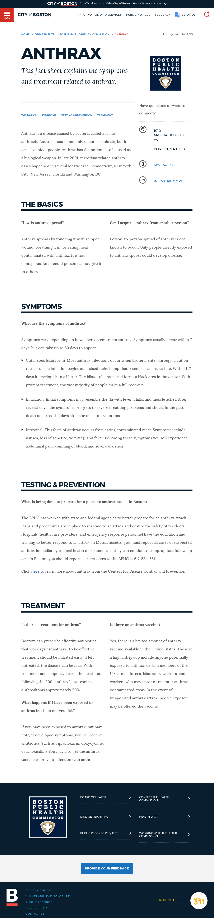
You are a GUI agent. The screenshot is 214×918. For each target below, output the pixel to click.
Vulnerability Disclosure (47, 896)
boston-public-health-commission (84, 34)
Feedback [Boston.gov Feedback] (163, 15)
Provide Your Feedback (107, 868)
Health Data (165, 816)
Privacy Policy (38, 890)
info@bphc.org (168, 181)
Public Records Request (107, 833)
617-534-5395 (165, 165)
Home (25, 34)
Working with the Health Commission (165, 835)
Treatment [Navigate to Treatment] (105, 115)
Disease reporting (107, 816)
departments (44, 34)
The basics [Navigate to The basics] (29, 115)
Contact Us (35, 913)
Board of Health (107, 797)
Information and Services (100, 15)
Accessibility (36, 907)
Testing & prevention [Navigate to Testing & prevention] (76, 115)
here (35, 571)
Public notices (138, 15)
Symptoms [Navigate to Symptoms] (49, 115)
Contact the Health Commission (165, 799)
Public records (38, 902)
